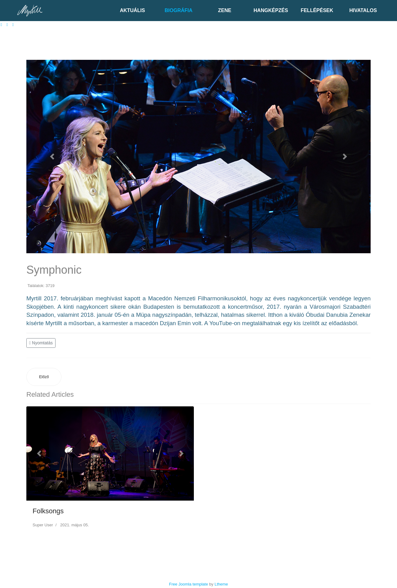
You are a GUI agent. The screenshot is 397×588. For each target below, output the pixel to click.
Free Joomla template (188, 584)
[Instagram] (13, 24)
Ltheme (221, 584)
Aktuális (132, 10)
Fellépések (317, 10)
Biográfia (179, 10)
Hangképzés (271, 10)
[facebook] (1, 24)
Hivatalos (363, 10)
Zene (224, 10)
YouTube (220, 323)
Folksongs (48, 511)
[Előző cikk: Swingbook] (43, 377)
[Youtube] (7, 24)
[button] (52, 156)
